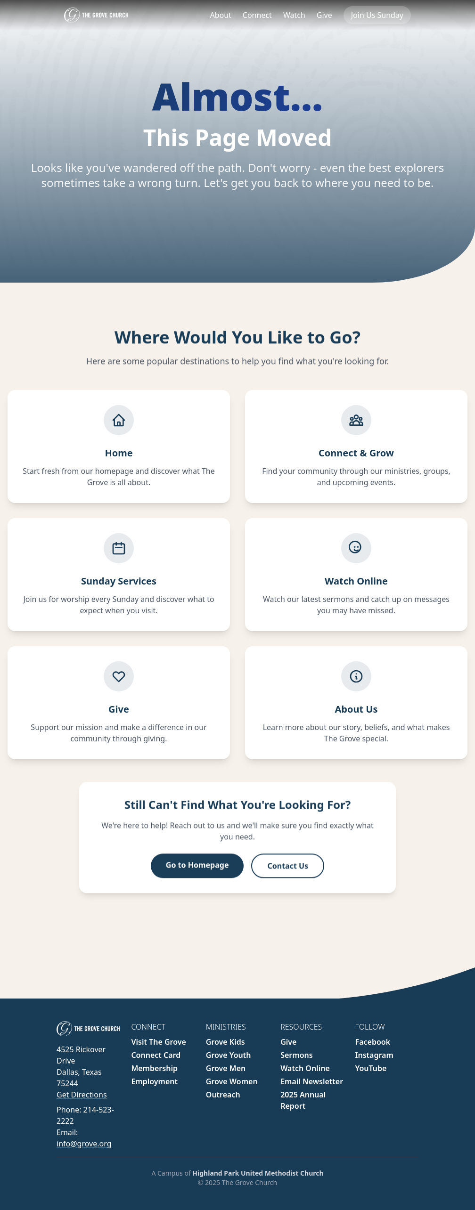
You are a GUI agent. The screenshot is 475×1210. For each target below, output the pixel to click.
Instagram (374, 1055)
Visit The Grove (158, 1042)
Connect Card (155, 1055)
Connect (257, 15)
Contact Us (287, 874)
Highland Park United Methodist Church (257, 1173)
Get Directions (82, 1094)
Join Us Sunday (377, 15)
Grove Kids (225, 1042)
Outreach (223, 1094)
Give (324, 15)
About (220, 15)
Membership (154, 1068)
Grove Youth (228, 1055)
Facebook (373, 1042)
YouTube (371, 1068)
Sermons (296, 1055)
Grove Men (226, 1068)
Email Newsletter (311, 1081)
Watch (294, 15)
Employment (154, 1081)
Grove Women (232, 1081)
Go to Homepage (197, 873)
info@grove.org (84, 1143)
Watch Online (305, 1068)
